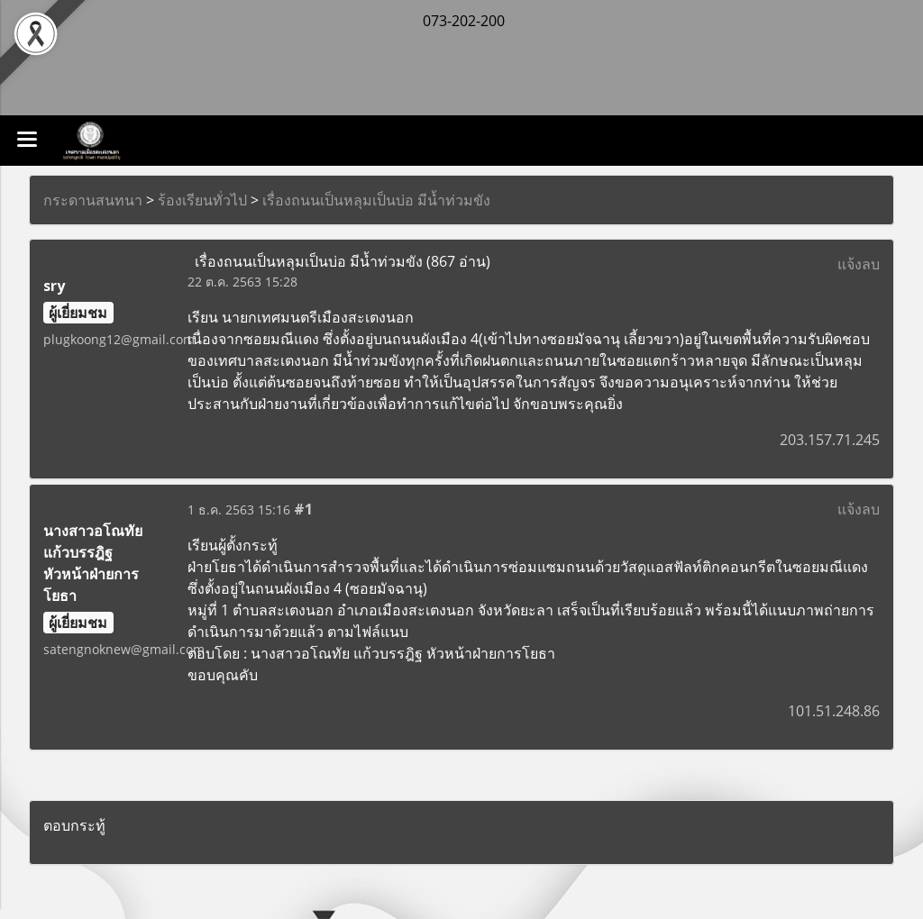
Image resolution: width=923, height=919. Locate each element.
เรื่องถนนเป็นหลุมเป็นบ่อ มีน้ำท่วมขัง (376, 200)
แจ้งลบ (858, 264)
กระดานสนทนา (92, 200)
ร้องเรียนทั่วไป (202, 200)
